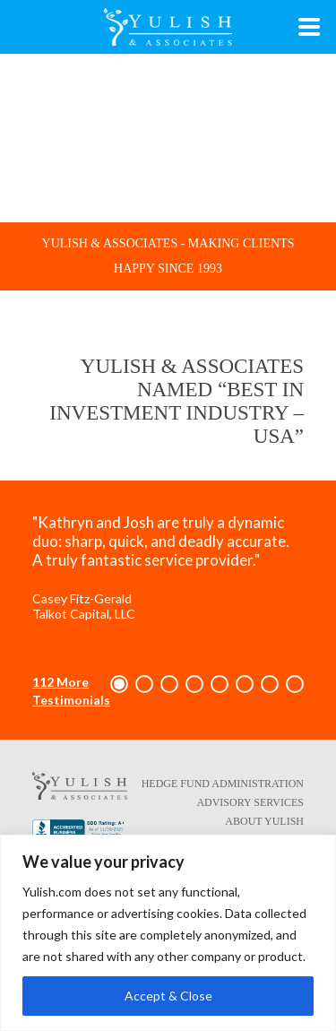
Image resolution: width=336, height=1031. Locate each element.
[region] (168, 933)
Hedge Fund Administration (223, 783)
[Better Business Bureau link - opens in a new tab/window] (79, 832)
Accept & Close (168, 995)
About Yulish (264, 821)
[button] (119, 684)
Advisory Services (250, 802)
